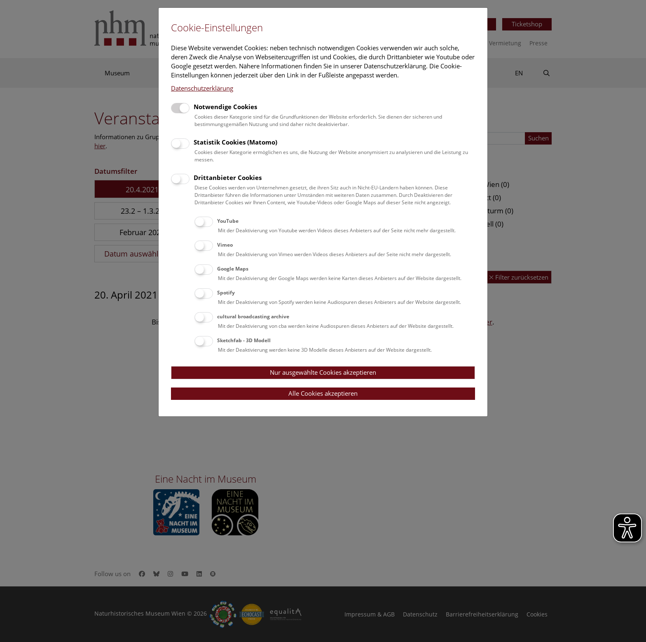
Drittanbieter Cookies (228, 177)
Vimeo (225, 244)
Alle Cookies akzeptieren (323, 393)
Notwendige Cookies (225, 107)
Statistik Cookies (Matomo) (235, 142)
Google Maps (232, 268)
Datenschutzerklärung (202, 88)
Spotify (226, 292)
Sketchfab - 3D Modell (244, 340)
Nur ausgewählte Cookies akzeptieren (323, 372)
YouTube (228, 220)
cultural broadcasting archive (253, 316)
